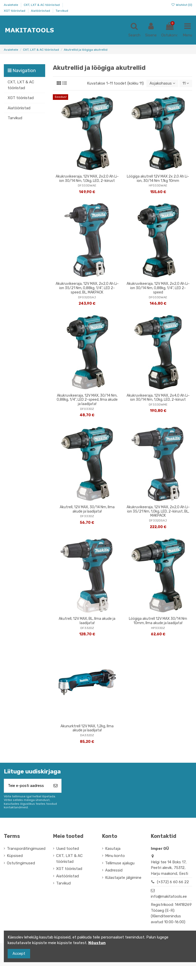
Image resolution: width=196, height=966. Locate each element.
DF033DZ (87, 409)
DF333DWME (158, 404)
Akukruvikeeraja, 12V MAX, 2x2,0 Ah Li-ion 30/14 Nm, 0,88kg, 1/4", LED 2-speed (158, 287)
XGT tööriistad (15, 10)
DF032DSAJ (87, 297)
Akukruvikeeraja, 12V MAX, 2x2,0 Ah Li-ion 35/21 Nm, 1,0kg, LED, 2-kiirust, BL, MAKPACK (158, 511)
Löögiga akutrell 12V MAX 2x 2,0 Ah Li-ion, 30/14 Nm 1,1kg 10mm (158, 178)
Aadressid (113, 870)
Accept (19, 953)
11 (185, 83)
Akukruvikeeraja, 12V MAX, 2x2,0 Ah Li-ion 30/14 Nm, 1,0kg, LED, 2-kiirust (87, 178)
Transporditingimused (26, 848)
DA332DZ (87, 735)
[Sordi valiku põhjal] (162, 83)
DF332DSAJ (158, 520)
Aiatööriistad (41, 10)
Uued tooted (67, 848)
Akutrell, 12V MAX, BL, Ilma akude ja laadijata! (87, 620)
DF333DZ (87, 516)
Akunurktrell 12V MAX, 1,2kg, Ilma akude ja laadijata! (87, 728)
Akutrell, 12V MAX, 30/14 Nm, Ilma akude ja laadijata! (87, 509)
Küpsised (15, 855)
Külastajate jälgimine (123, 877)
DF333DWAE (87, 185)
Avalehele (11, 5)
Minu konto (115, 855)
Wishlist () (181, 5)
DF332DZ (87, 628)
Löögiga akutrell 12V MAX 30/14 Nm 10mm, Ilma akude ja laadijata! (158, 620)
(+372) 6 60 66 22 (173, 882)
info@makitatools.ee (169, 896)
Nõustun (97, 943)
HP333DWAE (158, 185)
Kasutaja (112, 848)
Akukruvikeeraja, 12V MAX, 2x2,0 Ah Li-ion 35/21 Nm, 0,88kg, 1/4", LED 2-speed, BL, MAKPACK (87, 287)
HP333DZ (158, 628)
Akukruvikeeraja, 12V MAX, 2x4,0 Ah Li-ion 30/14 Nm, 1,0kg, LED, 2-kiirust (158, 397)
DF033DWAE (158, 297)
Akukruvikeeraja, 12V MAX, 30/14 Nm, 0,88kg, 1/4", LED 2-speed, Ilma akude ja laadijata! (87, 399)
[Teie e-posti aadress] (27, 786)
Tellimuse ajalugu (119, 863)
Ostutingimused (21, 863)
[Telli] (55, 786)
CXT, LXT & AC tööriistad (42, 5)
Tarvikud (62, 10)
